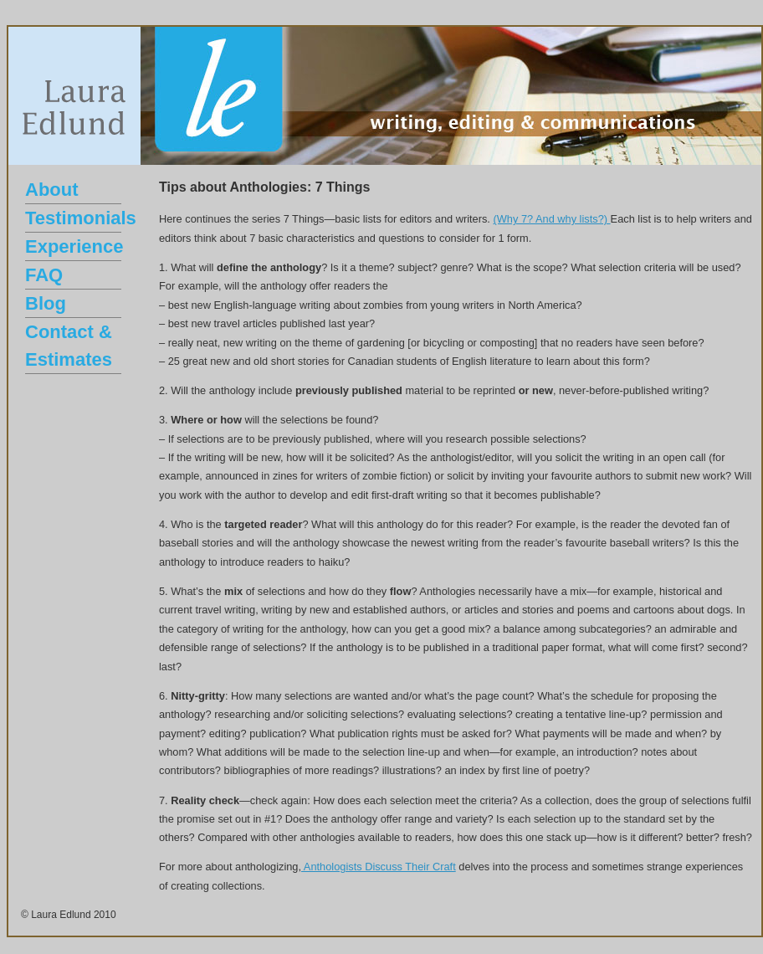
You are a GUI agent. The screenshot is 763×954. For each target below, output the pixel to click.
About (52, 189)
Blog (45, 303)
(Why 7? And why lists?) (551, 219)
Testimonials (80, 218)
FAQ (44, 274)
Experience (74, 246)
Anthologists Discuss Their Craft (378, 866)
